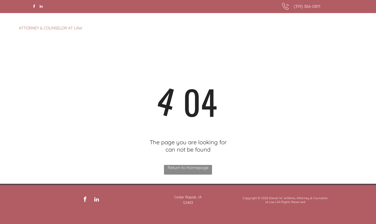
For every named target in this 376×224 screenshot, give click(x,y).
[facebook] (34, 7)
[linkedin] (41, 7)
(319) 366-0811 (307, 6)
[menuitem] (253, 25)
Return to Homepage (188, 167)
